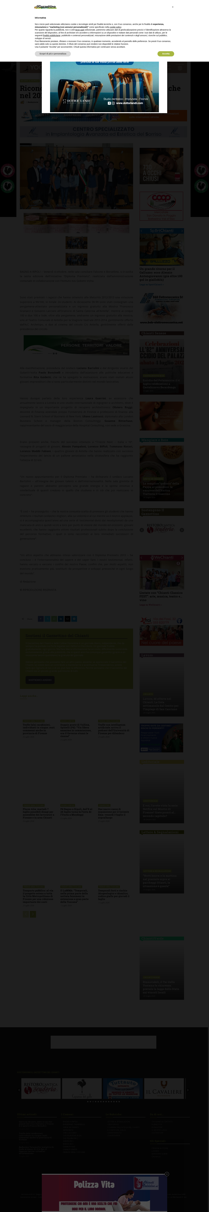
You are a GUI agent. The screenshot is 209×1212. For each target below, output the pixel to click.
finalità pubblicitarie (51, 35)
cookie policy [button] (115, 27)
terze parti (79, 30)
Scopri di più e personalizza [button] (52, 54)
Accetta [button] (166, 54)
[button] (172, 7)
